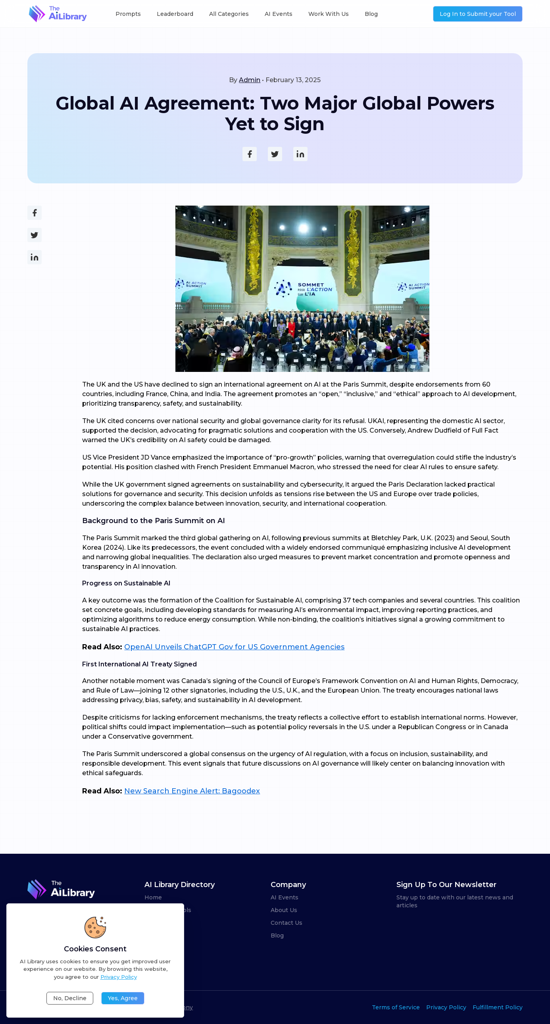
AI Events (278, 13)
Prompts (128, 13)
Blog (371, 13)
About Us (284, 910)
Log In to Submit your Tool (478, 13)
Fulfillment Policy (498, 1007)
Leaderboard (175, 13)
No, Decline (70, 998)
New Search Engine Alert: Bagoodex (192, 791)
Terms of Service (396, 1007)
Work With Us (328, 13)
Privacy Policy (446, 1007)
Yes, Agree (123, 998)
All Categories (229, 13)
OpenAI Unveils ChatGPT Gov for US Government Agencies (234, 647)
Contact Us (286, 922)
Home (153, 897)
